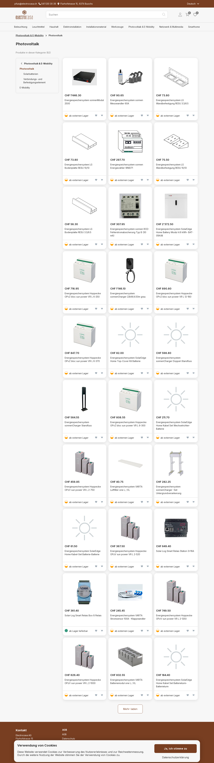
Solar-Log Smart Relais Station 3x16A (175, 551)
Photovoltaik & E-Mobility (141, 26)
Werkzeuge (117, 26)
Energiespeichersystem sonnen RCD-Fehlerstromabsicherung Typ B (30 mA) (129, 232)
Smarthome (194, 26)
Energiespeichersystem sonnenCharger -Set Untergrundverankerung (168, 490)
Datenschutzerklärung (175, 757)
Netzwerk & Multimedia (171, 26)
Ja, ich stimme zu (175, 748)
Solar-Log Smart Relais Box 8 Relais (83, 615)
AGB (64, 734)
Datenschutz (68, 738)
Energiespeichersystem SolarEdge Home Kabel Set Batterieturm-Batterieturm (174, 683)
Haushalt (54, 26)
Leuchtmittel (38, 26)
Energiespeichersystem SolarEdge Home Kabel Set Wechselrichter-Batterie (174, 425)
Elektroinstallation (72, 26)
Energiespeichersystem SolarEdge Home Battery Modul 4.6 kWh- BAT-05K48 (174, 232)
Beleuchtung (20, 26)
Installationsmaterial (96, 26)
